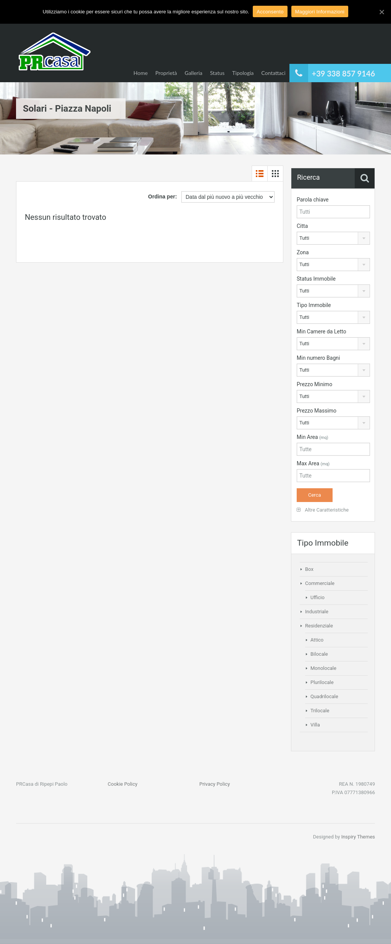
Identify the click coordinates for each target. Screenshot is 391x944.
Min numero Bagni (318, 358)
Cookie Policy (122, 784)
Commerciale (319, 583)
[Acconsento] (381, 12)
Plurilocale (322, 682)
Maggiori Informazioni (320, 12)
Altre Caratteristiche (323, 510)
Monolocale (323, 668)
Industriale (316, 611)
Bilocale (319, 654)
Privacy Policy (214, 784)
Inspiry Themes (358, 837)
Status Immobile (316, 279)
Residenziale (319, 626)
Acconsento (270, 12)
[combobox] (333, 238)
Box (309, 569)
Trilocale (319, 710)
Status (217, 73)
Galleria (193, 73)
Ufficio (317, 597)
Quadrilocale (324, 696)
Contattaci (273, 73)
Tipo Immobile (314, 305)
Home (140, 73)
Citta (302, 226)
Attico (316, 640)
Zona (303, 252)
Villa (315, 725)
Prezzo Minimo (314, 384)
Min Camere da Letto (321, 331)
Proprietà (166, 73)
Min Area (312, 437)
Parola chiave (313, 200)
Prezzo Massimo (316, 411)
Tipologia (243, 73)
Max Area (313, 463)
